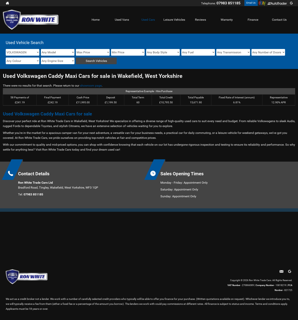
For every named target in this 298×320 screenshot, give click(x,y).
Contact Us (279, 19)
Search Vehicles (96, 61)
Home (96, 19)
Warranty (227, 19)
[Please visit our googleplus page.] (291, 3)
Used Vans (122, 19)
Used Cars (148, 19)
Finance (253, 19)
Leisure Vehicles (174, 19)
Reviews (200, 19)
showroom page (91, 85)
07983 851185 (228, 3)
